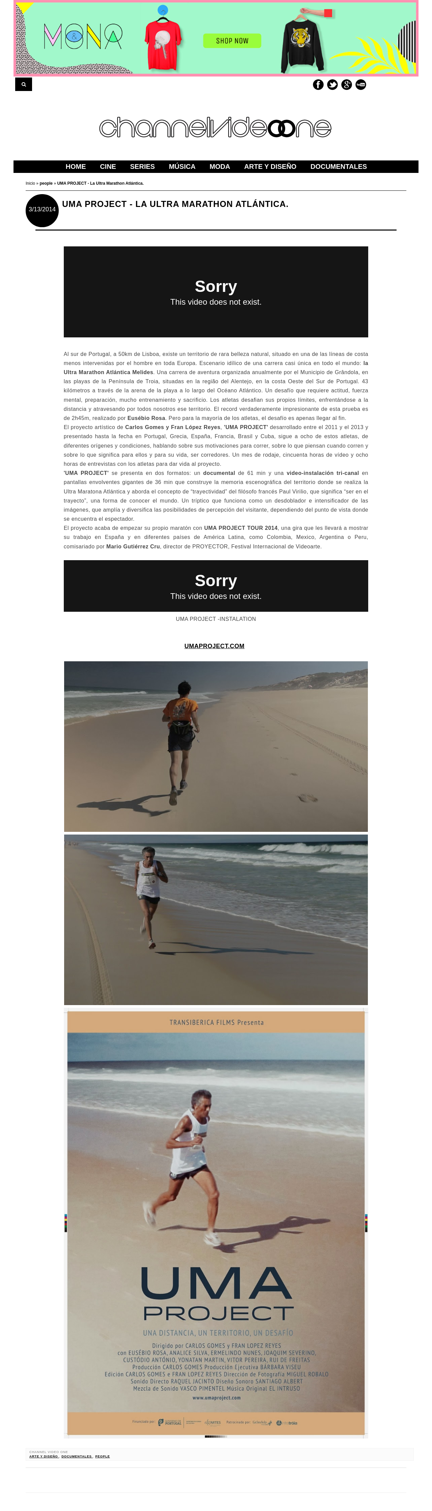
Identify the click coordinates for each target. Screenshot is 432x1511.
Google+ (346, 84)
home (76, 166)
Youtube (360, 84)
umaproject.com (214, 646)
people (102, 1456)
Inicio (31, 183)
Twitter (332, 84)
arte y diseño (44, 1456)
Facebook (318, 84)
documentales (77, 1456)
